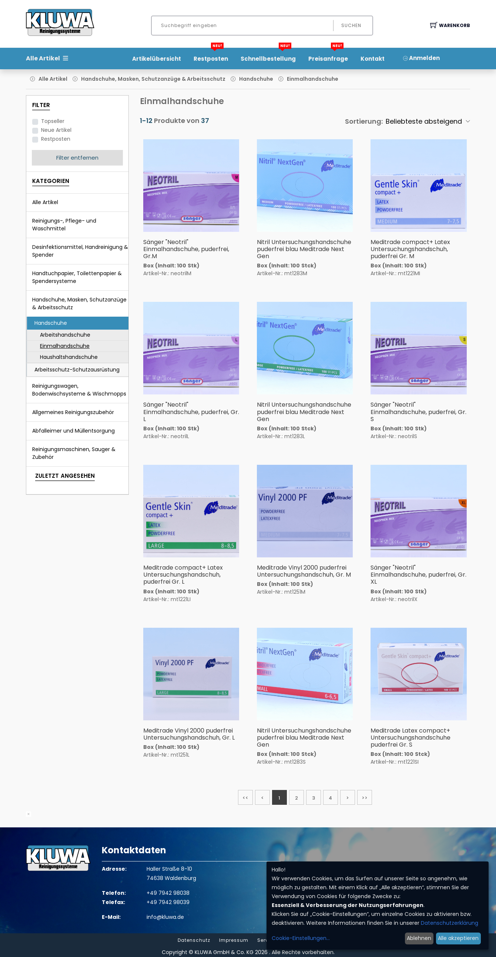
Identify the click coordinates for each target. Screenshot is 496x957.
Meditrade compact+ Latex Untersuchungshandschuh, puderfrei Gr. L (183, 574)
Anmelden (421, 58)
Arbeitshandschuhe (65, 335)
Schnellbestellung (268, 56)
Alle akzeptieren (458, 938)
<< (245, 797)
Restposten (211, 56)
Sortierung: (364, 121)
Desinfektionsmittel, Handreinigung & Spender (80, 251)
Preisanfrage (328, 56)
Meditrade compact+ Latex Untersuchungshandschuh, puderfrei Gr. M (410, 249)
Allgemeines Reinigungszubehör (73, 412)
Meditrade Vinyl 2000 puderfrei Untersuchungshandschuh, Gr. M (304, 571)
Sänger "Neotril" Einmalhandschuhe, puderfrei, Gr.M (186, 249)
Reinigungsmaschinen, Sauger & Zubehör (73, 453)
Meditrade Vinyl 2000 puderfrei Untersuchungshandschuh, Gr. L (189, 734)
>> (365, 797)
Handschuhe (256, 79)
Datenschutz (194, 940)
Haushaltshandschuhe (69, 357)
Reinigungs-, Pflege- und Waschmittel (64, 224)
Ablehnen (419, 938)
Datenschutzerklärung (449, 923)
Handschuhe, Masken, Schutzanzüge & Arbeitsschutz (153, 79)
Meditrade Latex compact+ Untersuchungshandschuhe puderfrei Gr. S (410, 737)
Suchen (351, 25)
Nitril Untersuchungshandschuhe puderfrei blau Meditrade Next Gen (304, 249)
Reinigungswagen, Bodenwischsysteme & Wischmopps (79, 389)
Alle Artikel (52, 79)
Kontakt (373, 59)
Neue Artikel (56, 130)
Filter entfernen (77, 157)
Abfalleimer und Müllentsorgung (73, 430)
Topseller (52, 121)
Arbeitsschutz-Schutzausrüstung (77, 369)
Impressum (233, 940)
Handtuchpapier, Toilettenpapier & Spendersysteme (77, 277)
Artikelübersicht (156, 59)
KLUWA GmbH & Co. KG (224, 952)
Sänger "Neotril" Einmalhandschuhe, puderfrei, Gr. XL (418, 574)
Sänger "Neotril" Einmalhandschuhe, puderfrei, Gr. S (418, 411)
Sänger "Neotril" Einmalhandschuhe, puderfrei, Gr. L (191, 411)
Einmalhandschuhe (312, 79)
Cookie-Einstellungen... (301, 938)
